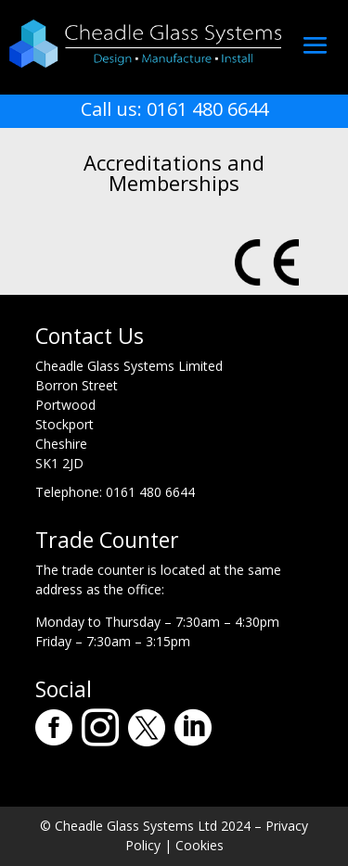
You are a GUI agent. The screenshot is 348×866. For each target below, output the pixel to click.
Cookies (199, 845)
